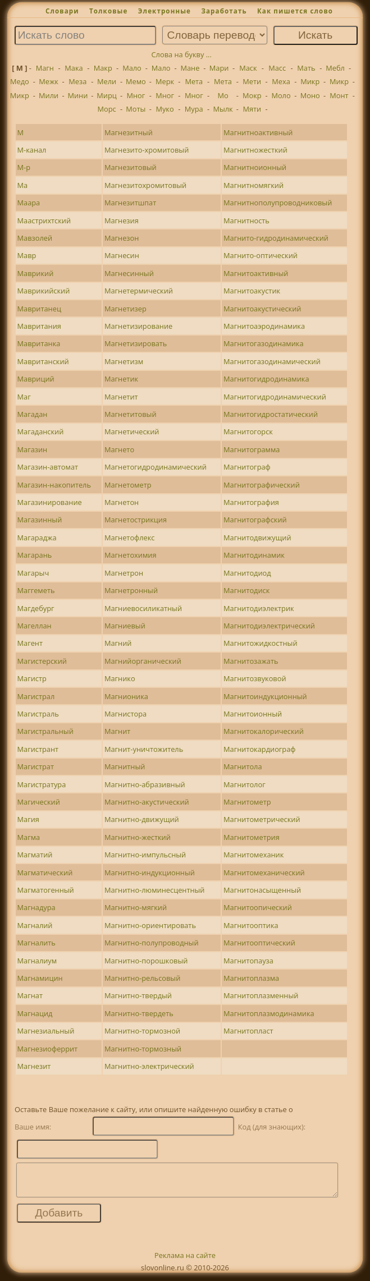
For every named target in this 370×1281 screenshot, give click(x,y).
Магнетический (131, 431)
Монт (339, 95)
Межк (48, 81)
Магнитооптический (259, 943)
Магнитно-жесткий (137, 837)
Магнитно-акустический (146, 802)
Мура (194, 109)
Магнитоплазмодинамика (268, 1013)
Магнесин (121, 255)
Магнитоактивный (255, 273)
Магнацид (35, 1013)
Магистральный (45, 731)
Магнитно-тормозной (142, 1031)
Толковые (108, 11)
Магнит (117, 731)
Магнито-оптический (260, 255)
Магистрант (38, 749)
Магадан (32, 414)
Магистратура (41, 784)
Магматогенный (45, 890)
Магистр (32, 678)
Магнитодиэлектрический (269, 626)
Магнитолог (244, 784)
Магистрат (35, 766)
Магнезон (121, 238)
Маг (24, 397)
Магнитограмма (251, 449)
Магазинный (39, 520)
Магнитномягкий (253, 185)
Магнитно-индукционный (149, 872)
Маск (248, 68)
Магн (45, 68)
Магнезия (121, 220)
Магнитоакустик (251, 291)
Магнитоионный (252, 714)
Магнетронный (131, 590)
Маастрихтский (44, 220)
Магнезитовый (130, 167)
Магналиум (37, 961)
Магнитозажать (250, 661)
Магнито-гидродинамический (275, 238)
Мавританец (39, 309)
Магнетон (121, 502)
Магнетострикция (135, 520)
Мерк (165, 81)
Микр (309, 81)
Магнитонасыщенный (262, 890)
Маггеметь (36, 590)
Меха (281, 81)
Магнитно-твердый (138, 995)
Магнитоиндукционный (265, 696)
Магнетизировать (135, 343)
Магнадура (36, 907)
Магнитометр (247, 802)
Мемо (136, 81)
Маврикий (35, 273)
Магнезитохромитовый (145, 185)
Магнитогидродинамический (274, 397)
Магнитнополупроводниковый (277, 203)
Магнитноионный (254, 167)
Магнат (30, 995)
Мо (222, 95)
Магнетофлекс (129, 537)
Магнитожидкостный (260, 643)
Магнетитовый (130, 414)
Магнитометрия (251, 837)
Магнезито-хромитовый (146, 150)
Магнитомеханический (264, 872)
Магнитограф (247, 467)
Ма (22, 185)
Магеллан (34, 626)
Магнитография (251, 502)
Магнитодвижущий (257, 537)
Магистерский (42, 661)
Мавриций (35, 379)
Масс (277, 68)
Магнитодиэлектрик (258, 608)
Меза (77, 81)
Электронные (164, 11)
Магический (38, 802)
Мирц (107, 95)
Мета (194, 81)
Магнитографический (261, 485)
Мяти (252, 109)
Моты (135, 109)
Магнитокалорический (263, 731)
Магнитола (242, 766)
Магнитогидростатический (270, 414)
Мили (48, 95)
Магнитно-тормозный (142, 1049)
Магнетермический (138, 291)
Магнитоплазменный (260, 995)
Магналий (35, 925)
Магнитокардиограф (259, 749)
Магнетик (121, 379)
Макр (103, 68)
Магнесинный (129, 273)
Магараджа (37, 537)
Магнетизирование (138, 326)
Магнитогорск (248, 431)
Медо (19, 81)
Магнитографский (255, 520)
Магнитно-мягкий (135, 907)
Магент (30, 643)
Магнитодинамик (254, 555)
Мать (306, 68)
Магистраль (38, 714)
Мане (189, 68)
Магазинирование (49, 502)
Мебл (335, 68)
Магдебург (35, 608)
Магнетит (121, 397)
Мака (74, 68)
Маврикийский (43, 291)
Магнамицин (40, 978)
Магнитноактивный (258, 132)
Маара (28, 203)
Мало (131, 68)
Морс (107, 109)
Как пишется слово (295, 11)
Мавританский (43, 361)
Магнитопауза (248, 961)
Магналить (36, 943)
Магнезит (34, 1066)
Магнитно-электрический (149, 1066)
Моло (280, 95)
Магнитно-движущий (141, 819)
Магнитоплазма (251, 978)
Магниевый (124, 626)
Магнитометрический (261, 819)
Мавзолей (35, 238)
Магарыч (33, 573)
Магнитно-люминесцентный (154, 890)
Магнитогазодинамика (263, 343)
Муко (164, 109)
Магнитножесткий (255, 150)
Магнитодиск (246, 590)
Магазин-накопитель (54, 485)
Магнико (119, 678)
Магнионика (126, 696)
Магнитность (246, 220)
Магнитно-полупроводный (151, 943)
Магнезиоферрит (47, 1049)
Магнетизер (125, 309)
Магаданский (40, 431)
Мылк (222, 109)
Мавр (26, 255)
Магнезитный (128, 132)
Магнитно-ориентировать (150, 925)
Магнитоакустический (262, 309)
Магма (28, 837)
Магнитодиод (247, 573)
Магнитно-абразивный (144, 784)
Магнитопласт (248, 1031)
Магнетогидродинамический (155, 467)
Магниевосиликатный (143, 608)
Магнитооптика (250, 925)
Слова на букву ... (182, 54)
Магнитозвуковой (254, 678)
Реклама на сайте (185, 1262)
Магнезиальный (46, 1031)
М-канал (32, 150)
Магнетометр (128, 485)
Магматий (35, 855)
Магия (28, 819)
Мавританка (39, 343)
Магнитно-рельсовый (142, 978)
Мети (252, 81)
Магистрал (36, 696)
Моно (310, 95)
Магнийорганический (142, 661)
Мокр (252, 95)
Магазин (32, 449)
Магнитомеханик (253, 855)
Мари (219, 68)
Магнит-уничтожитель (143, 749)
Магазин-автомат (48, 467)
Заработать (223, 11)
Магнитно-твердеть (138, 1013)
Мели (106, 81)
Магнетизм (123, 361)
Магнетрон (123, 573)
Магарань (34, 555)
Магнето (119, 449)
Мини (77, 95)
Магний (118, 643)
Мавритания (39, 326)
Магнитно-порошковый (146, 961)
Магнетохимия (130, 555)
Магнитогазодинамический (272, 361)
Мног (135, 95)
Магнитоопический (257, 907)
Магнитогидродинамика (266, 379)
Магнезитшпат (130, 203)
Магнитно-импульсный (145, 855)
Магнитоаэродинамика (264, 326)
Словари (62, 11)
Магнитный (124, 766)
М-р (23, 167)
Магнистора (125, 714)
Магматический (45, 872)
